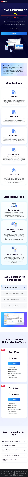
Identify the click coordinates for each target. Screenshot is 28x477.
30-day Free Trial (14, 28)
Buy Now (14, 33)
